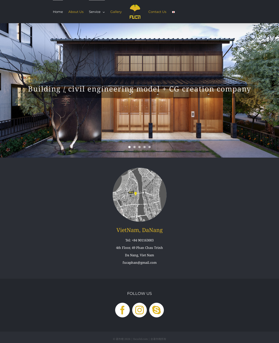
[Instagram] (139, 310)
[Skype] (156, 310)
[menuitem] (58, 11)
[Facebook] (122, 310)
